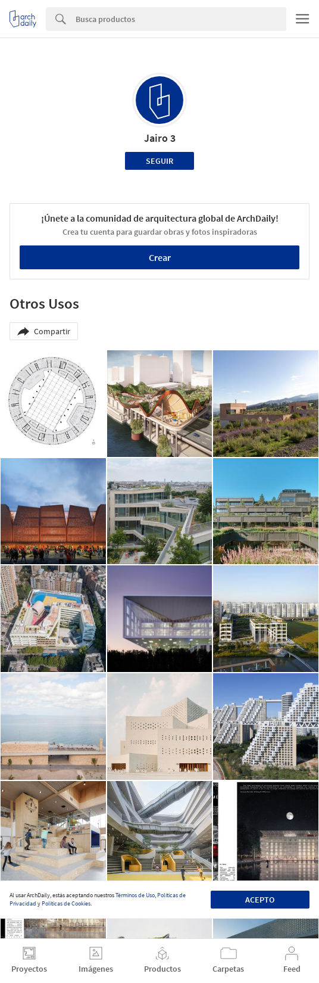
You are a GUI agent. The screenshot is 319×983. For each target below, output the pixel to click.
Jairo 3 (160, 138)
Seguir (159, 160)
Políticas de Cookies (66, 903)
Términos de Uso (135, 895)
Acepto (259, 899)
